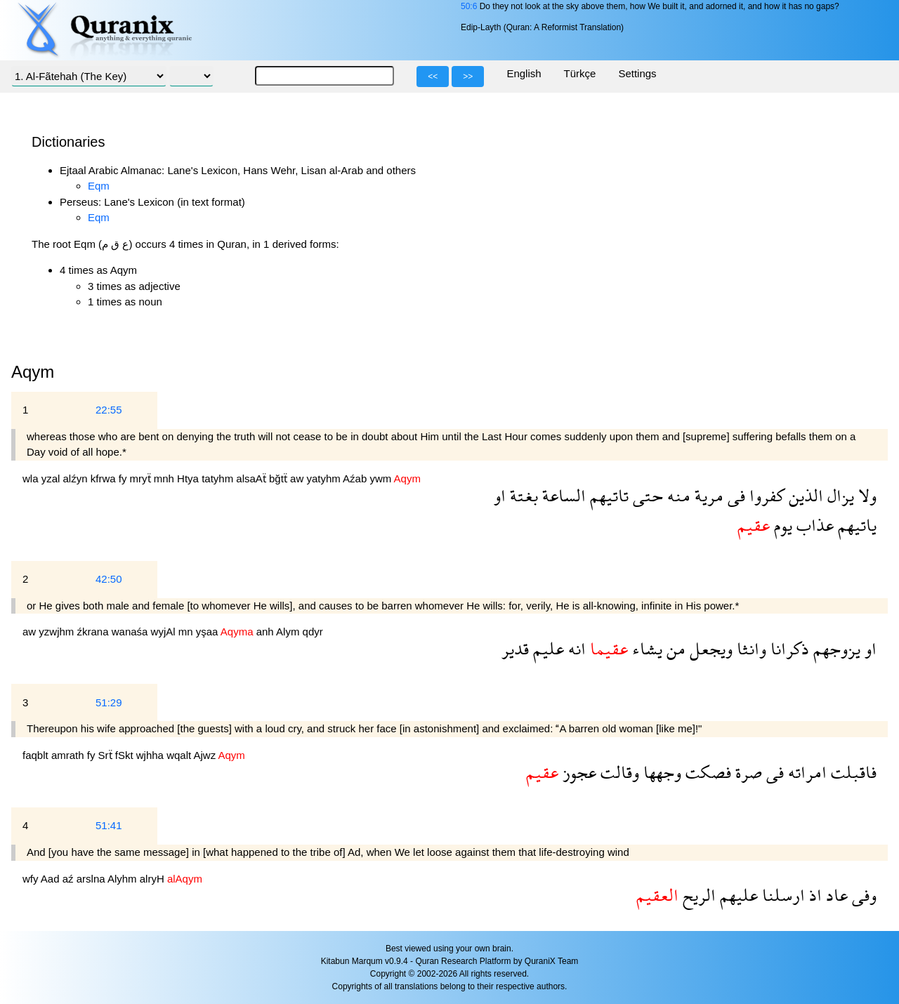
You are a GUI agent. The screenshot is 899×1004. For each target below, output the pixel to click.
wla (31, 478)
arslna (92, 879)
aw (298, 478)
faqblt (36, 755)
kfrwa (105, 478)
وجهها (660, 772)
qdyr (313, 632)
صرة (746, 772)
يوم (781, 525)
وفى (862, 895)
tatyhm (219, 478)
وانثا (749, 648)
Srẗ (106, 755)
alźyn (77, 478)
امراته (805, 772)
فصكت (706, 772)
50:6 (469, 6)
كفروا (765, 495)
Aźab (356, 478)
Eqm (99, 186)
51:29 (109, 702)
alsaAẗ (252, 478)
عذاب (813, 525)
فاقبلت (852, 772)
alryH (153, 879)
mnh (165, 478)
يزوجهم (834, 648)
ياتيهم (855, 525)
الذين (804, 495)
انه (575, 648)
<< (433, 76)
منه (676, 495)
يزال (838, 495)
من (673, 648)
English (523, 73)
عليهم (737, 895)
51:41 (109, 825)
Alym (289, 632)
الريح (697, 895)
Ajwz (205, 755)
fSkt (125, 755)
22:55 (109, 410)
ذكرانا (787, 648)
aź (70, 879)
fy (124, 478)
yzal (52, 478)
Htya (189, 478)
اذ (813, 895)
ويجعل (709, 648)
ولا (865, 495)
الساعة (562, 495)
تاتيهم (607, 495)
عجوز (577, 772)
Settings (637, 73)
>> (468, 76)
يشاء (645, 648)
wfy (31, 879)
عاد (835, 895)
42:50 (109, 579)
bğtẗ (279, 478)
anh (266, 632)
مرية (706, 495)
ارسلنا (781, 895)
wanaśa (131, 632)
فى (734, 495)
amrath (69, 755)
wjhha (151, 755)
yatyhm (324, 478)
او (500, 495)
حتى (646, 495)
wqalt (179, 755)
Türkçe (580, 73)
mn (187, 632)
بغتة (522, 495)
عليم (546, 648)
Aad (52, 879)
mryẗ (142, 478)
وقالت (617, 772)
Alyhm (123, 879)
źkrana (94, 632)
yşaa (208, 632)
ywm (381, 478)
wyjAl (164, 632)
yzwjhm (58, 632)
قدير (515, 648)
